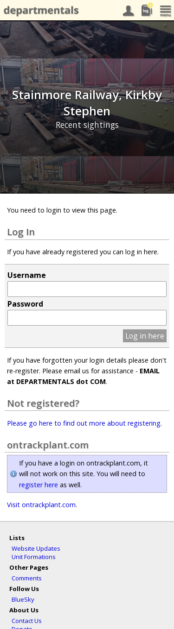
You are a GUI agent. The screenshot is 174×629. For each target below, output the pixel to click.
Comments (27, 578)
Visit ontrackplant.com (41, 504)
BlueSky (23, 599)
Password (25, 304)
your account (127, 10)
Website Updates (36, 548)
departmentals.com (39, 10)
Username (26, 275)
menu (164, 10)
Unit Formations (34, 557)
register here (38, 484)
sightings (146, 10)
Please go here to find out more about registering (84, 423)
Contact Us (27, 620)
